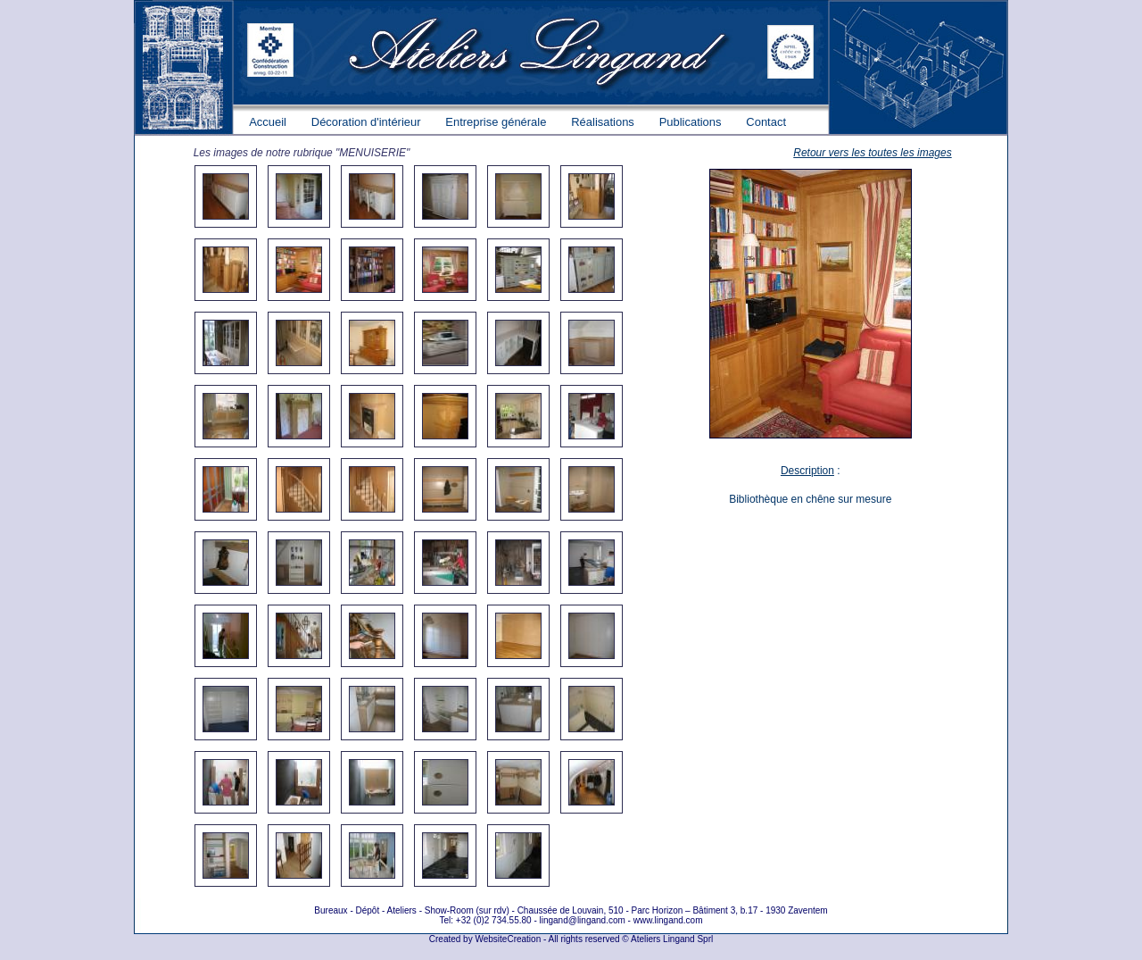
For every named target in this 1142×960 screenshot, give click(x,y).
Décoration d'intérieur (366, 122)
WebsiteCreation (508, 939)
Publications (690, 122)
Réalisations (602, 122)
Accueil (267, 122)
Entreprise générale (495, 122)
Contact (766, 122)
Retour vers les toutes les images (872, 152)
